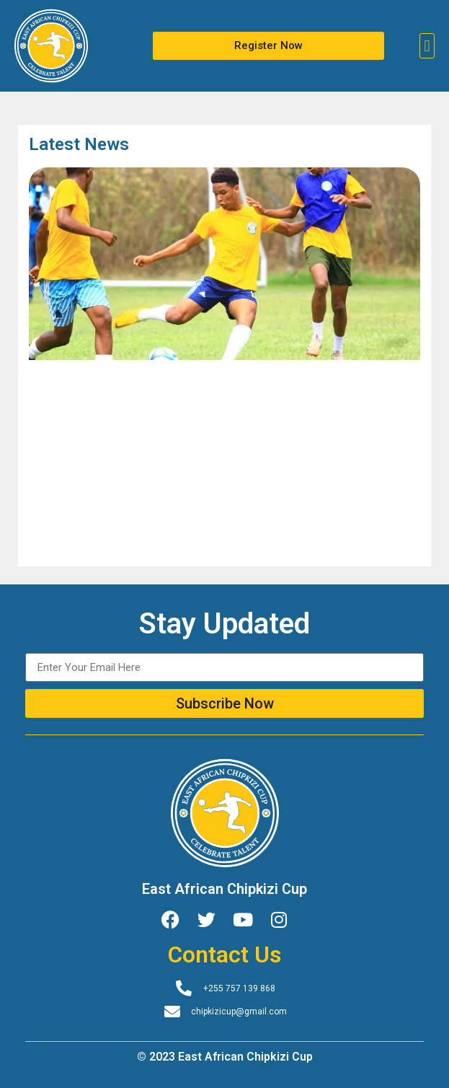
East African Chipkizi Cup (224, 889)
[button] (427, 45)
